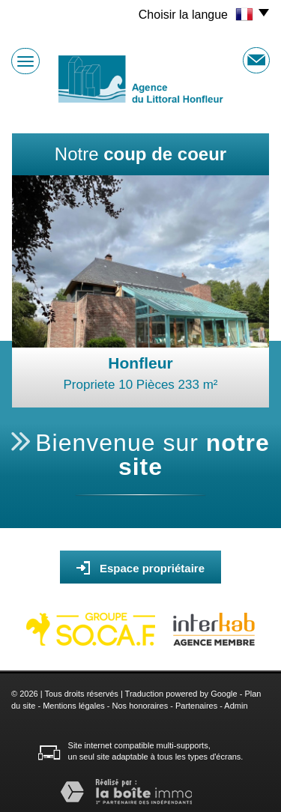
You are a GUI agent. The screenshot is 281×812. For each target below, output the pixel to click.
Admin (235, 705)
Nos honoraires (140, 705)
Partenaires (196, 705)
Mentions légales (74, 705)
